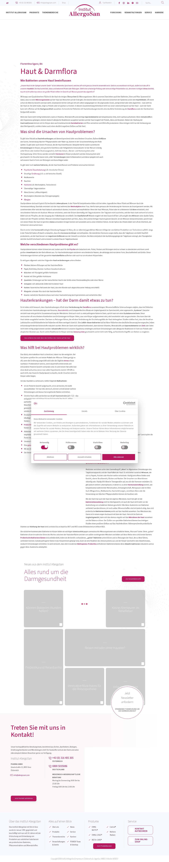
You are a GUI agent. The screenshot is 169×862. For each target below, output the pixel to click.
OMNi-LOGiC (97, 835)
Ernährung (36, 173)
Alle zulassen (119, 457)
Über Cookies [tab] (120, 411)
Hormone (27, 184)
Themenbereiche (58, 837)
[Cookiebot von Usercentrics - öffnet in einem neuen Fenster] (125, 403)
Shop (64, 2)
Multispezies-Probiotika (86, 544)
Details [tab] (84, 411)
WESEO (115, 859)
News (72, 827)
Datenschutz (89, 859)
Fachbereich (107, 2)
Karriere (73, 837)
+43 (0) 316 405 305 (62, 758)
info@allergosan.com (48, 2)
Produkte (55, 832)
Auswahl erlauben (84, 457)
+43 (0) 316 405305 (25, 2)
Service (73, 832)
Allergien (27, 199)
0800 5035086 (59, 766)
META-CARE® (97, 840)
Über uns (55, 827)
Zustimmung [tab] (49, 411)
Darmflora (87, 307)
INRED (103, 859)
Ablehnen (50, 457)
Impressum (79, 859)
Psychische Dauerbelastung (34, 170)
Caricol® (113, 827)
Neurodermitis (63, 310)
